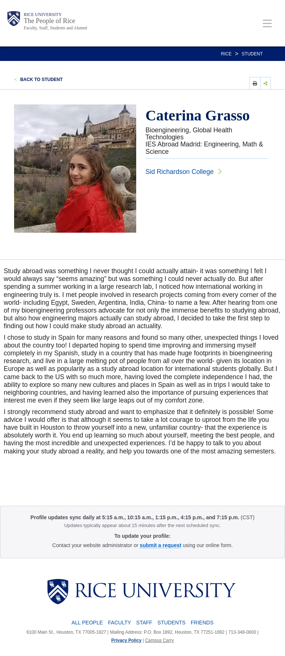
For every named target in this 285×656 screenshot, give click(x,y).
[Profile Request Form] (160, 545)
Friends (202, 623)
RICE (226, 53)
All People (87, 623)
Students (171, 623)
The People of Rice (49, 21)
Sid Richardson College (179, 171)
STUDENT (252, 53)
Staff (144, 623)
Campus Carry (159, 640)
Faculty (119, 623)
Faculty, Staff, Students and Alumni (55, 27)
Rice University (43, 14)
